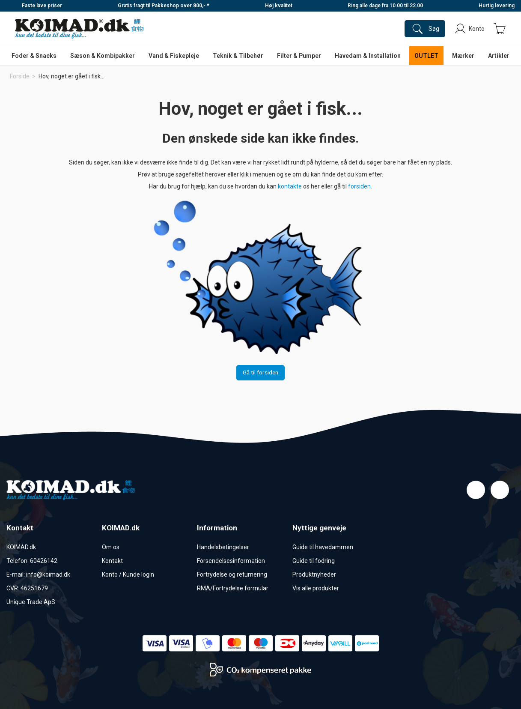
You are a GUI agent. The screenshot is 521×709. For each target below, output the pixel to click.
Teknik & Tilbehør (238, 55)
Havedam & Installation (368, 55)
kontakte (290, 186)
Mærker (463, 55)
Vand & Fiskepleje (174, 55)
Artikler (498, 55)
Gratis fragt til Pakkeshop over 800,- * (163, 6)
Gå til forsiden (260, 372)
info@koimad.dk (48, 574)
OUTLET (426, 55)
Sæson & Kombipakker (102, 55)
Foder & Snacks (34, 55)
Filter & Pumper (299, 55)
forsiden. (360, 186)
